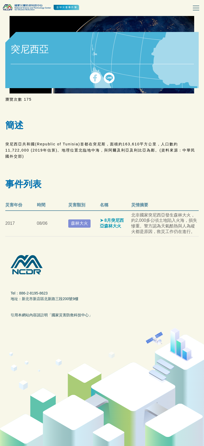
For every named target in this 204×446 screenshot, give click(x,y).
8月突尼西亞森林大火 (112, 223)
